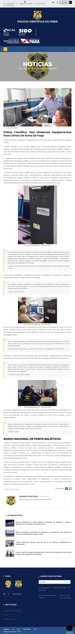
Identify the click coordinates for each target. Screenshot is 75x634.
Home (20, 68)
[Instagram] (9, 594)
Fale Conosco (17, 594)
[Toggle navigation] (5, 49)
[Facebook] (4, 594)
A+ (61, 2)
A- (67, 2)
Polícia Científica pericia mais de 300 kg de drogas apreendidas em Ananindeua (43, 543)
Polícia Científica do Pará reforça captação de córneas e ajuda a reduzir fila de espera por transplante (43, 523)
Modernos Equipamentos (12, 489)
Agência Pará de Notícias (13, 611)
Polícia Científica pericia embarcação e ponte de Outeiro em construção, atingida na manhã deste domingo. (43, 553)
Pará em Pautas (10, 619)
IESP (6, 615)
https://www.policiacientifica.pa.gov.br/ (39, 499)
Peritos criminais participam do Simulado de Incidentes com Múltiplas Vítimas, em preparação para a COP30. (43, 533)
